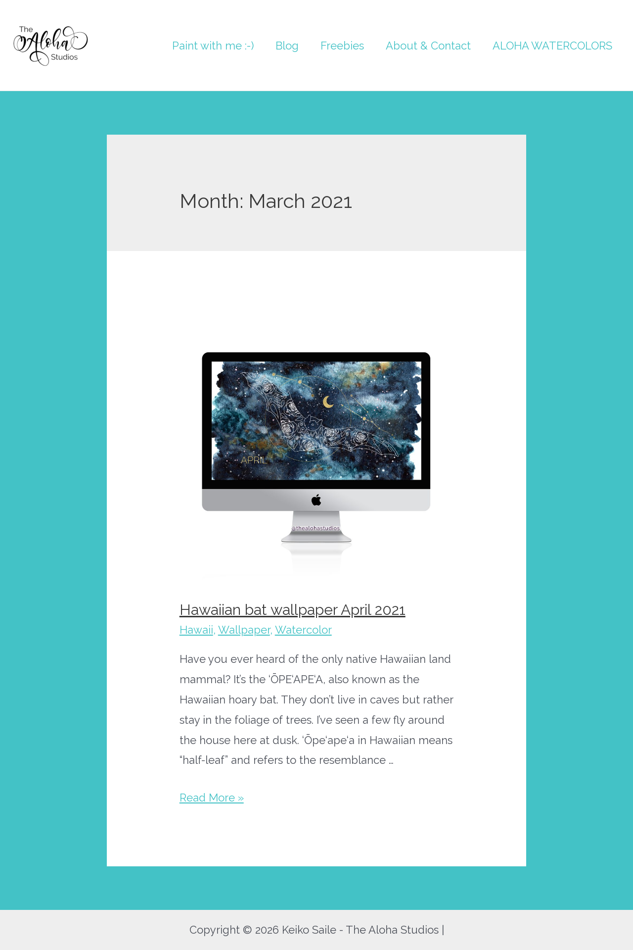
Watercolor (303, 629)
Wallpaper (244, 629)
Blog (287, 45)
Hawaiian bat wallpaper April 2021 (293, 609)
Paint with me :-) (213, 45)
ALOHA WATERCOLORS (552, 45)
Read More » (212, 797)
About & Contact (428, 45)
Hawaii (196, 629)
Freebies (342, 45)
